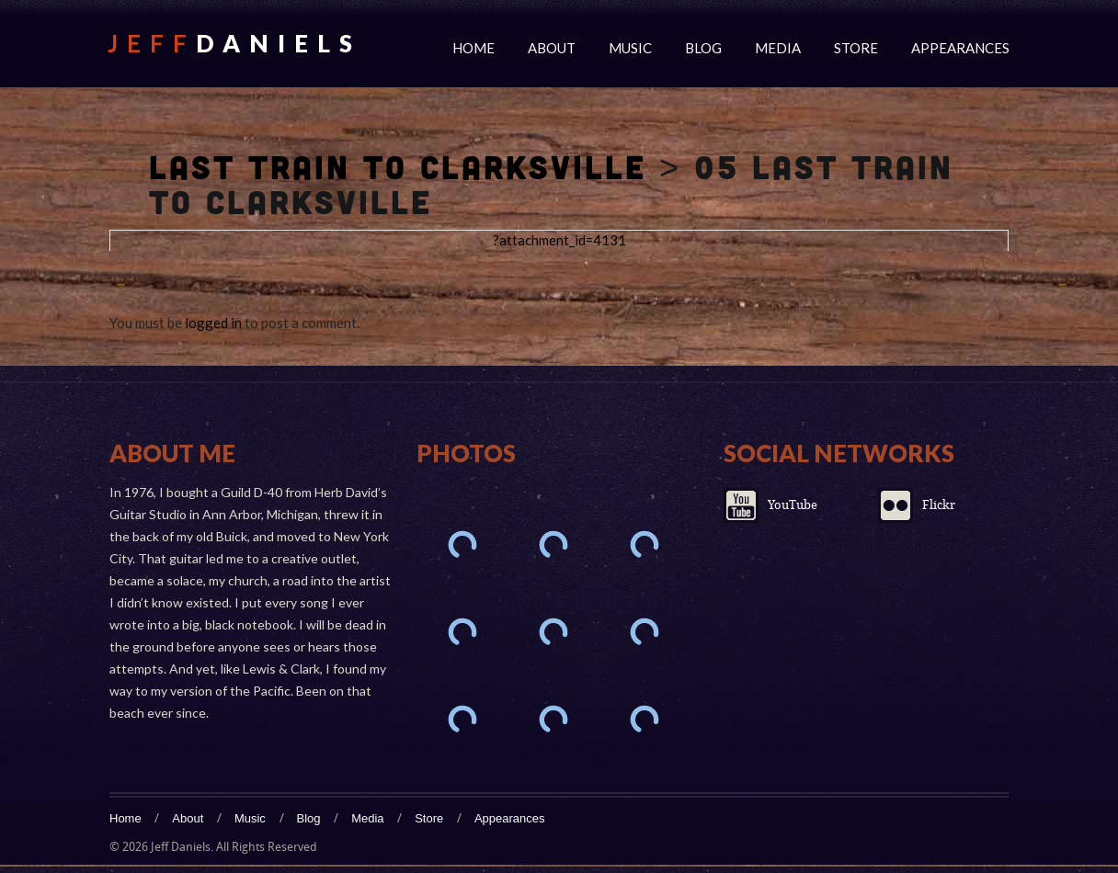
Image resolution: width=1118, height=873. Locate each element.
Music (630, 48)
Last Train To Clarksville (397, 166)
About (552, 48)
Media (778, 48)
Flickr (938, 505)
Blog (703, 48)
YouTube (792, 505)
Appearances (960, 48)
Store (856, 48)
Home (473, 48)
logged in (213, 322)
